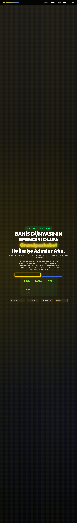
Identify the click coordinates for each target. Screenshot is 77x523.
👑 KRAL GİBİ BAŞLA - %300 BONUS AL (28, 274)
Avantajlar (52, 2)
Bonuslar (59, 2)
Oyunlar (64, 2)
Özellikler (46, 2)
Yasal (73, 2)
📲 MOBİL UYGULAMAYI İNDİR (52, 274)
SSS (69, 2)
